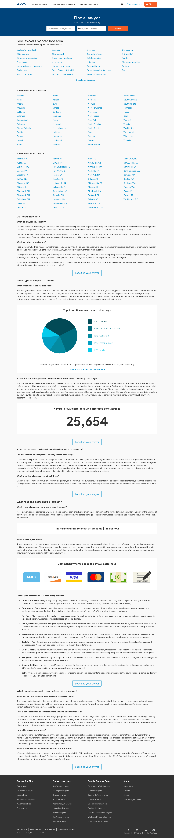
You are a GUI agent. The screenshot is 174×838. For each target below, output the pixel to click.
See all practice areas (87, 80)
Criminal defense (94, 54)
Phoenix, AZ (93, 187)
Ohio (90, 132)
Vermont (127, 120)
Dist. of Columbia (24, 128)
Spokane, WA (129, 183)
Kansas (55, 107)
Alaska (19, 99)
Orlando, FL (93, 179)
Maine (55, 120)
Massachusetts (59, 128)
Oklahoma (92, 136)
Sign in (150, 4)
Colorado (21, 116)
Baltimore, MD (23, 166)
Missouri (56, 144)
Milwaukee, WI (94, 162)
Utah (125, 116)
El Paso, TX (57, 162)
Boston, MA (22, 171)
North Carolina (94, 124)
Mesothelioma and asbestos (29, 66)
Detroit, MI (57, 158)
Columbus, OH (23, 199)
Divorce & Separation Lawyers (100, 812)
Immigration (57, 62)
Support (126, 795)
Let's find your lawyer (87, 272)
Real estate (22, 70)
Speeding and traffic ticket (99, 70)
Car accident (128, 50)
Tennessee (128, 107)
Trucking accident (25, 74)
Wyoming (127, 140)
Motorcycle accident (61, 66)
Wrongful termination (96, 74)
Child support (58, 54)
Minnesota (57, 136)
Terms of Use (22, 829)
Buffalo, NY (22, 179)
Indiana (55, 99)
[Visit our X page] (137, 831)
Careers (126, 791)
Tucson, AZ (128, 195)
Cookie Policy (49, 829)
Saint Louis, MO (130, 158)
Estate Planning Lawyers (97, 804)
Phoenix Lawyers (59, 812)
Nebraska (92, 99)
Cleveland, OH (23, 195)
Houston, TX (58, 179)
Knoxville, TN (58, 195)
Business (91, 50)
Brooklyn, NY (22, 175)
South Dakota (129, 104)
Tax (123, 70)
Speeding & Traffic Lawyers (98, 821)
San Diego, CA (129, 166)
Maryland (56, 124)
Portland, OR (94, 195)
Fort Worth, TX (58, 171)
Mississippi (57, 140)
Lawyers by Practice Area (64, 4)
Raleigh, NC (93, 199)
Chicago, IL (22, 187)
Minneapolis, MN (95, 166)
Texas (126, 112)
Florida (20, 132)
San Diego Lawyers (60, 821)
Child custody (23, 54)
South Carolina (130, 99)
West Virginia (129, 132)
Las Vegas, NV (58, 199)
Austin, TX (21, 162)
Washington (128, 128)
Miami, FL (92, 158)
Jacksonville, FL (59, 187)
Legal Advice (22, 795)
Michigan (56, 132)
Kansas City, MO (59, 191)
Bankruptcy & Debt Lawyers (99, 786)
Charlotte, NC (23, 183)
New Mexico (93, 116)
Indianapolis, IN (59, 183)
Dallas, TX (21, 203)
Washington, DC (130, 199)
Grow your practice (134, 4)
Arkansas (21, 107)
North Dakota (94, 128)
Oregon (91, 140)
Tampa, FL (128, 191)
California (21, 112)
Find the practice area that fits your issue (87, 369)
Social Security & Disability (64, 70)
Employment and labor (62, 58)
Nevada (91, 104)
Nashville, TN (93, 171)
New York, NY (94, 175)
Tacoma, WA (128, 187)
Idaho (19, 144)
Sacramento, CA (95, 207)
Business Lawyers (95, 791)
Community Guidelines (67, 829)
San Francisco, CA (131, 171)
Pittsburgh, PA (94, 191)
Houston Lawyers (59, 799)
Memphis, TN (58, 207)
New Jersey (93, 112)
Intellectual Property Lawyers (99, 817)
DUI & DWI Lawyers (95, 799)
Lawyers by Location (40, 4)
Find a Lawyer (22, 786)
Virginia (126, 124)
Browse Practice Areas (26, 799)
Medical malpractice (131, 62)
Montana (92, 95)
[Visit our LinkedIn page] (146, 831)
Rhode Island (129, 95)
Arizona (20, 104)
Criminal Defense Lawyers (98, 795)
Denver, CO (22, 207)
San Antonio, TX (130, 162)
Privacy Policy (35, 829)
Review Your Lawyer (25, 791)
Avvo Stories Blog (24, 804)
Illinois (55, 95)
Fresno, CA (57, 175)
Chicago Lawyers (59, 795)
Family (125, 58)
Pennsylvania (94, 144)
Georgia (20, 136)
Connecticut (22, 120)
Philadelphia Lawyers (61, 808)
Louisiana (56, 116)
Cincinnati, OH (23, 191)
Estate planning (94, 58)
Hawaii (20, 140)
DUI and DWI (127, 54)
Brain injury (57, 50)
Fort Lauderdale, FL (61, 166)
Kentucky (56, 112)
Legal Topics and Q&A (88, 4)
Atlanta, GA (22, 158)
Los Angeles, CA (59, 203)
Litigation (91, 62)
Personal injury (93, 66)
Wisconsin (128, 136)
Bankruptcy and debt (26, 50)
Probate (126, 66)
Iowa (54, 104)
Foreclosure (22, 62)
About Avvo (128, 786)
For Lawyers (22, 808)
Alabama (20, 95)
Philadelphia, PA (95, 183)
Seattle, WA (128, 179)
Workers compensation (62, 74)
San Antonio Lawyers (61, 817)
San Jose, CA (129, 175)
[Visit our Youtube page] (153, 831)
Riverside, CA (94, 203)
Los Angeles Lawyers (61, 791)
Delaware (21, 124)
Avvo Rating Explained (132, 799)
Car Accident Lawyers (96, 808)
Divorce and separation (27, 58)
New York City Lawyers (61, 786)
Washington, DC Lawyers (62, 804)
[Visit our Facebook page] (128, 831)
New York (92, 120)
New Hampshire (95, 107)
